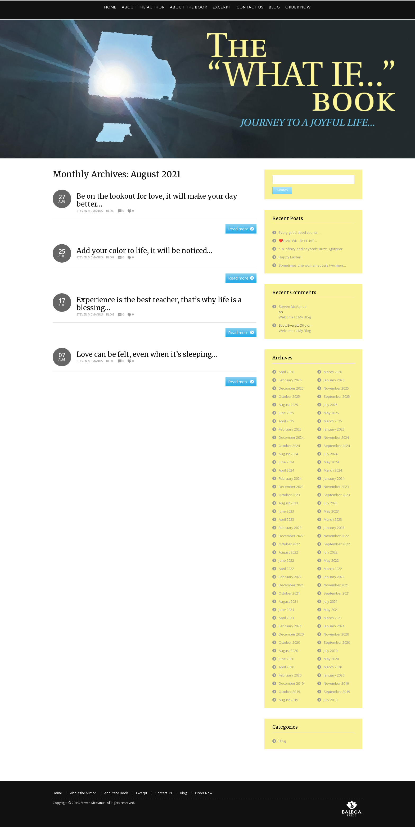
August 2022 (288, 552)
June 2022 (286, 560)
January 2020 (334, 675)
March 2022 (333, 568)
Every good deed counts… (300, 232)
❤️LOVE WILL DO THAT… (298, 240)
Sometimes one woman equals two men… (312, 265)
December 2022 (291, 535)
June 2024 (286, 462)
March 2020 (333, 667)
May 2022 (331, 560)
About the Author (83, 793)
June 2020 (286, 658)
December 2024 (291, 437)
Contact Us (163, 793)
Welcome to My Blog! (295, 317)
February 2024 (290, 478)
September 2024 (337, 445)
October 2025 (289, 396)
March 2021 (333, 617)
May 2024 (331, 462)
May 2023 (331, 511)
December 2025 (291, 388)
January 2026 (334, 380)
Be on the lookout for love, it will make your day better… (156, 200)
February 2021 (290, 626)
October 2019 (289, 691)
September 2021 (337, 593)
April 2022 (286, 568)
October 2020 (289, 642)
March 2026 (333, 371)
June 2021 (286, 609)
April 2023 (286, 519)
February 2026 (290, 380)
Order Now (203, 793)
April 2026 (286, 371)
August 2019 (288, 699)
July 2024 (330, 453)
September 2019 (337, 691)
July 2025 (330, 404)
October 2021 (289, 593)
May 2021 (331, 609)
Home (57, 793)
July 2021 (330, 601)
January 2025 (334, 429)
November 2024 (336, 437)
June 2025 (286, 412)
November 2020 (336, 634)
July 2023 (330, 503)
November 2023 (336, 486)
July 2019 (330, 699)
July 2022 (330, 552)
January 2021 (334, 626)
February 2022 (290, 576)
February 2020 (290, 675)
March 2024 (333, 470)
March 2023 (333, 519)
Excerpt (141, 793)
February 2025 (290, 429)
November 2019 (336, 683)
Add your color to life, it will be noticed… (144, 250)
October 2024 (289, 445)
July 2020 (330, 650)
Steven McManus (89, 211)
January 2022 (334, 576)
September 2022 (337, 544)
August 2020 (288, 650)
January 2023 (334, 527)
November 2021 (336, 585)
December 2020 (291, 634)
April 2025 (286, 421)
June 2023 (286, 511)
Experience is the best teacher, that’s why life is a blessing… (159, 303)
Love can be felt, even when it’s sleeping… (146, 354)
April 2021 (286, 617)
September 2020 (337, 642)
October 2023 (289, 494)
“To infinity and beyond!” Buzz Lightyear (310, 248)
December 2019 (291, 683)
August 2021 (288, 601)
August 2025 (288, 404)
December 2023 (291, 486)
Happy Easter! (290, 257)
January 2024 (334, 478)
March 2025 (333, 421)
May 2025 (331, 412)
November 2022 (336, 535)
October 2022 (289, 544)
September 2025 (337, 396)
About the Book (116, 793)
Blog (110, 211)
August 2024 (288, 453)
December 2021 (291, 585)
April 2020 (286, 667)
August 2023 (288, 503)
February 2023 (290, 527)
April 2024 (286, 470)
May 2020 (331, 658)
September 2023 (337, 494)
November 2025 (336, 388)
